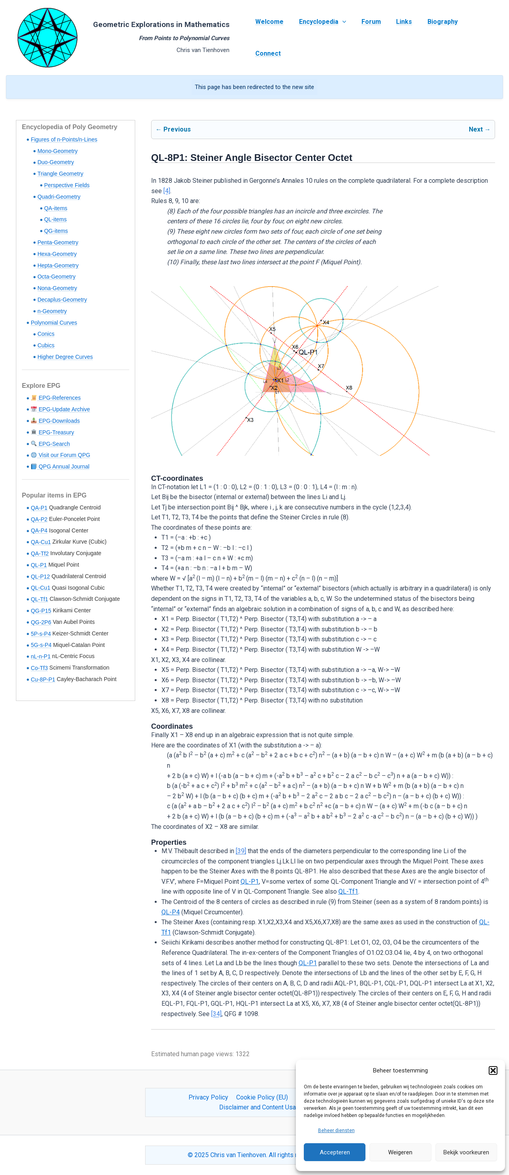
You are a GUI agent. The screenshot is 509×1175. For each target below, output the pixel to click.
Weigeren (400, 1152)
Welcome (270, 37)
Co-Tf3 (39, 668)
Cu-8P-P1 (43, 679)
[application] (341, 38)
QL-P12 (40, 576)
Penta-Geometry (57, 242)
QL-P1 (39, 565)
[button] (493, 1070)
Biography (433, 37)
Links (398, 37)
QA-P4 (39, 530)
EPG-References (56, 398)
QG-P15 (41, 611)
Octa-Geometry (56, 276)
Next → (480, 129)
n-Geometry (52, 311)
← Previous (173, 129)
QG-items (56, 231)
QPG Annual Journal (60, 466)
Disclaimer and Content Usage (261, 1107)
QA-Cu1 (41, 542)
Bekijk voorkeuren (466, 1152)
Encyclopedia (321, 38)
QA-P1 (39, 508)
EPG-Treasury (52, 432)
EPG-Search (50, 444)
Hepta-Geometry (57, 265)
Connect (474, 37)
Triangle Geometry (60, 173)
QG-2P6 (41, 622)
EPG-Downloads (55, 421)
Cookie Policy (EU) (262, 1097)
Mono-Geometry (57, 151)
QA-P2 (39, 519)
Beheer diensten (336, 1130)
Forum (367, 37)
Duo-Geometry (55, 162)
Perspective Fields (66, 185)
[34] (216, 1014)
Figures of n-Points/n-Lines (64, 139)
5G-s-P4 (41, 645)
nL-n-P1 (41, 656)
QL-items (55, 219)
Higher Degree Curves (65, 357)
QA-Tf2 (40, 553)
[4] (166, 191)
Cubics (45, 345)
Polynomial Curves (54, 322)
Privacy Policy (210, 1097)
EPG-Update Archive (60, 409)
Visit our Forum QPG (60, 455)
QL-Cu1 (40, 588)
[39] (241, 851)
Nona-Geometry (57, 288)
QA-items (55, 208)
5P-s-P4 (41, 634)
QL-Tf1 (39, 599)
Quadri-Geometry (58, 197)
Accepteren (335, 1152)
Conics (45, 334)
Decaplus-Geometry (62, 299)
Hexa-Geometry (57, 254)
